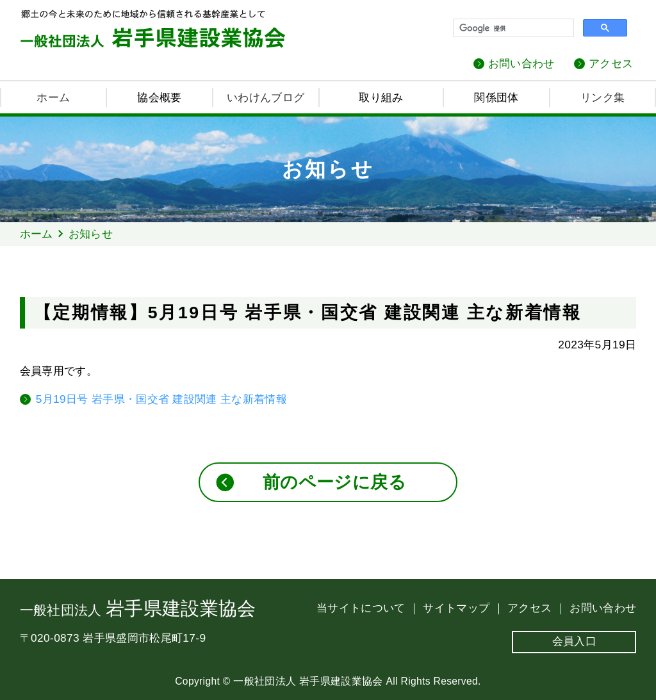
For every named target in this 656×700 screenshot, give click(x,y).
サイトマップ (458, 607)
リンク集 (602, 97)
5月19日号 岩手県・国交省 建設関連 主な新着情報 (161, 399)
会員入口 (574, 641)
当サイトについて (362, 607)
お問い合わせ (521, 63)
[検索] (512, 28)
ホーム (53, 97)
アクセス (611, 63)
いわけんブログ (265, 97)
